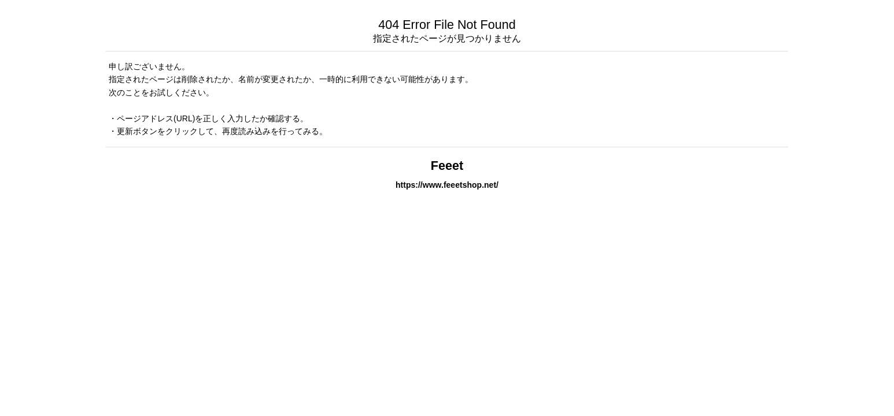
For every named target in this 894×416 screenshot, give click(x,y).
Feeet (447, 165)
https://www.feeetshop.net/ (447, 185)
